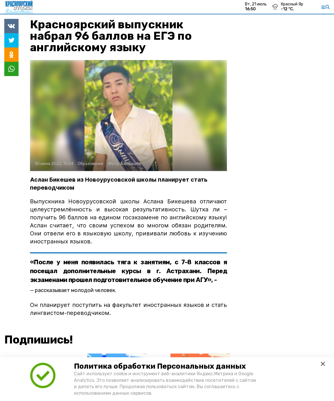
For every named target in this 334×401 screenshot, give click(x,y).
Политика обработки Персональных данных (160, 366)
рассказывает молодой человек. (75, 290)
